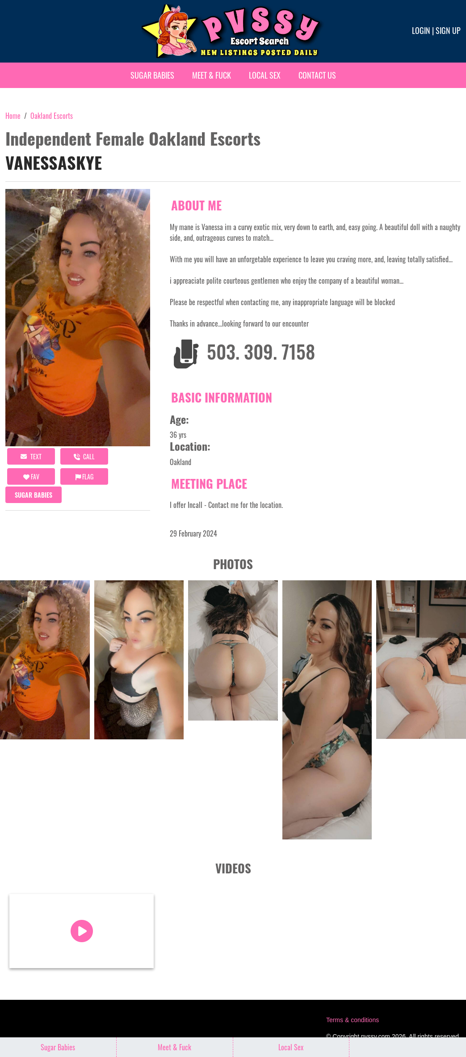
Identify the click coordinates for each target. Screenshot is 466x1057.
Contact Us (317, 75)
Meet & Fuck (211, 75)
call (84, 456)
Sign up (448, 30)
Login (421, 30)
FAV (31, 476)
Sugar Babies (152, 75)
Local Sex (265, 75)
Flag (84, 476)
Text (31, 456)
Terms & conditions (352, 1019)
